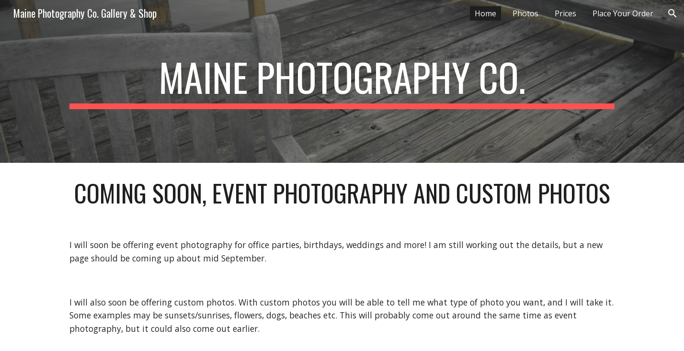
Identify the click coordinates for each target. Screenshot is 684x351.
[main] (342, 81)
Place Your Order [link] (623, 13)
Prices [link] (565, 13)
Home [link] (485, 13)
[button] (672, 13)
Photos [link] (525, 13)
